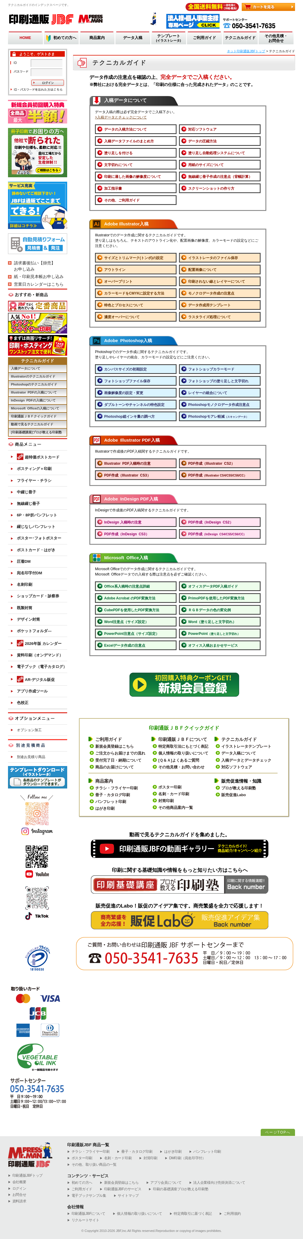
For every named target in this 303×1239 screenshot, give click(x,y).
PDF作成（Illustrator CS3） (127, 475)
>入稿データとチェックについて (121, 117)
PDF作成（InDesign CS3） (126, 534)
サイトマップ (126, 1196)
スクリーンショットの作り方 (211, 188)
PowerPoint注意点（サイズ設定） (131, 634)
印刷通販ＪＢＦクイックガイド (34, 416)
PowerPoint (214, 634)
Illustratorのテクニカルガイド (33, 376)
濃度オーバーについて (122, 317)
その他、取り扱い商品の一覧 (92, 1164)
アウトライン (114, 270)
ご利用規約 (230, 1214)
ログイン (17, 1188)
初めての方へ (64, 37)
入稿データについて (25, 368)
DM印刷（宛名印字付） (185, 1158)
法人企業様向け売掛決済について (217, 1183)
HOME (25, 37)
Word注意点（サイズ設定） (126, 622)
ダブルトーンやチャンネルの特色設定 (134, 405)
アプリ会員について (164, 1183)
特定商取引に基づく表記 (191, 1214)
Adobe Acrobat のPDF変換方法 (129, 598)
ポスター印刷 (169, 787)
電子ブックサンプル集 (86, 1196)
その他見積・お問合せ (276, 38)
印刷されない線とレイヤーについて (216, 281)
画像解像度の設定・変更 (123, 393)
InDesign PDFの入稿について (33, 400)
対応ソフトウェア (202, 129)
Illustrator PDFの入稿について (34, 392)
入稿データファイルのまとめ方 (129, 141)
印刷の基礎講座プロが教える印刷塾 (178, 1189)
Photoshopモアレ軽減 (218, 416)
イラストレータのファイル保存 (213, 258)
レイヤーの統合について (207, 393)
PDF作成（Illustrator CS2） (211, 463)
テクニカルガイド (240, 37)
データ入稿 (132, 37)
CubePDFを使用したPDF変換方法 (131, 610)
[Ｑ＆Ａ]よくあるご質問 (178, 760)
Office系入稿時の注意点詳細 (127, 586)
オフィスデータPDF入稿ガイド (213, 586)
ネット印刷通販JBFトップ (246, 51)
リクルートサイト (83, 1220)
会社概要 (17, 1182)
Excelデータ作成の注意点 (124, 645)
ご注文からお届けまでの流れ (120, 753)
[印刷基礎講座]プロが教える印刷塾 (36, 432)
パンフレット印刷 (110, 801)
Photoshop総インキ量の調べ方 (129, 416)
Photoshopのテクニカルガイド (34, 384)
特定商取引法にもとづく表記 (183, 746)
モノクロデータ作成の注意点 (211, 293)
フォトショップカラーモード (211, 369)
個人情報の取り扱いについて (183, 753)
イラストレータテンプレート (246, 746)
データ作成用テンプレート (209, 305)
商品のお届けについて (114, 767)
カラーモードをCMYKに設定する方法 (134, 293)
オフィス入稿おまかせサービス (213, 645)
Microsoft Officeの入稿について (35, 408)
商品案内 (97, 37)
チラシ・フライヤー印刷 (116, 788)
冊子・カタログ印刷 (112, 795)
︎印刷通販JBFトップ (25, 1175)
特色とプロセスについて (123, 305)
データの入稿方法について (125, 129)
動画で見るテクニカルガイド (32, 424)
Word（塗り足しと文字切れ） (212, 622)
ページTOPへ (278, 1132)
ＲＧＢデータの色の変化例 (209, 610)
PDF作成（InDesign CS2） (210, 522)
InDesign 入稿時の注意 (122, 522)
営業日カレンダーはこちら (39, 284)
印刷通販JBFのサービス (120, 1189)
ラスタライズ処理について (209, 317)
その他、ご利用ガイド (122, 200)
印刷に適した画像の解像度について (132, 177)
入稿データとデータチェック (246, 760)
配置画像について (202, 270)
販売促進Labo (233, 795)
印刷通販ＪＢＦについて (182, 739)
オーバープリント (118, 281)
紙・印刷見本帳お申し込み (39, 276)
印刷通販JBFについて (86, 1214)
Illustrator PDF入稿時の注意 (127, 463)
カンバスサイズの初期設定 (125, 369)
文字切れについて (118, 165)
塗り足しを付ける (118, 153)
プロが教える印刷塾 (238, 788)
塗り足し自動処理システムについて (216, 153)
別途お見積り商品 (31, 757)
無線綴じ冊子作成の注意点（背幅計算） (220, 177)
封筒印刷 (166, 801)
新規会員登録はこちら (114, 746)
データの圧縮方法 (202, 141)
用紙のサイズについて (206, 165)
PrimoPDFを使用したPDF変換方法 (216, 598)
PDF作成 (217, 475)
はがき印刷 (105, 808)
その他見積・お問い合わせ (181, 767)
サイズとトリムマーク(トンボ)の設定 (133, 258)
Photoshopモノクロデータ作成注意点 (218, 405)
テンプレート (168, 38)
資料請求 (17, 1201)
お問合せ (17, 1195)
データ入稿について (238, 753)
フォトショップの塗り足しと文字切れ (218, 381)
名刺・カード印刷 (173, 794)
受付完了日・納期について (118, 760)
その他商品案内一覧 (175, 807)
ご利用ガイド (204, 37)
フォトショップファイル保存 (127, 381)
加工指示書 (113, 188)
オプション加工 (29, 730)
